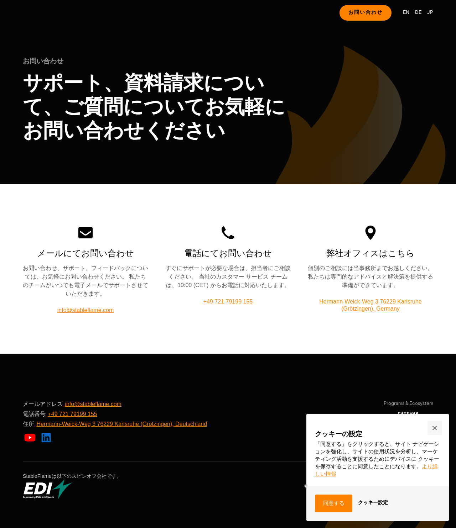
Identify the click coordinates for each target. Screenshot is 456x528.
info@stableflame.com (85, 310)
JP (430, 12)
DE (418, 12)
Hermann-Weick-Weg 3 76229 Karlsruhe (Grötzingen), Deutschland (121, 424)
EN (406, 12)
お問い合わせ (365, 12)
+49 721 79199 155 (228, 302)
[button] (435, 428)
